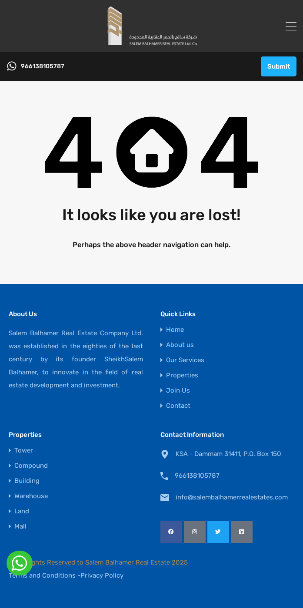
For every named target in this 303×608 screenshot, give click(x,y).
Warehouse (31, 496)
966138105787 (42, 66)
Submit (278, 66)
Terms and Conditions (42, 575)
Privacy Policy (101, 575)
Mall (20, 526)
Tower (23, 450)
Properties (182, 375)
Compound (31, 466)
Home (175, 330)
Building (27, 481)
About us (180, 345)
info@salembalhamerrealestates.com (230, 497)
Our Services (185, 360)
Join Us (178, 390)
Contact (178, 406)
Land (21, 511)
